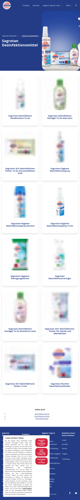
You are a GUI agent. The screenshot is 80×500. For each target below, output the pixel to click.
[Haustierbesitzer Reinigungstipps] (51, 480)
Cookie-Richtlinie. (27, 488)
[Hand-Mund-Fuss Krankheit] (51, 469)
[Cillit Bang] (66, 459)
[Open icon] (76, 5)
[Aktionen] (36, 5)
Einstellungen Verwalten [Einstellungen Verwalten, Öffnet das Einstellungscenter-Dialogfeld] (41, 461)
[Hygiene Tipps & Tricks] (51, 5)
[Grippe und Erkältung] (50, 448)
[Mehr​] (68, 5)
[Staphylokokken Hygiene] (51, 453)
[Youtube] (76, 493)
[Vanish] (64, 448)
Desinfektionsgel (42, 419)
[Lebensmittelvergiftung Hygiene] (51, 464)
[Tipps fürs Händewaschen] (51, 440)
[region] (26, 466)
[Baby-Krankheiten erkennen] (51, 474)
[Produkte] (25, 5)
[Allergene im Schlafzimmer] (51, 485)
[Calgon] (64, 453)
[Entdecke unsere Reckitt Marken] (70, 433)
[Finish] (64, 440)
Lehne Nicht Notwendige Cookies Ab (41, 452)
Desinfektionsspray (42, 414)
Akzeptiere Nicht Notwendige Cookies (41, 442)
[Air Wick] (65, 444)
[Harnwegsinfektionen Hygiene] (51, 459)
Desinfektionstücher (42, 416)
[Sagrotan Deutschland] (11, 433)
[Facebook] (70, 493)
